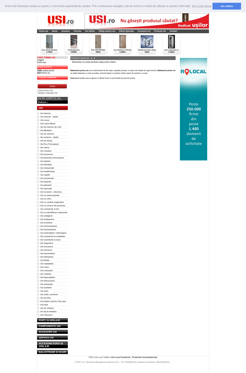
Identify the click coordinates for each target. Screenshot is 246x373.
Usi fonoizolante (48, 229)
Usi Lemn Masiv (48, 123)
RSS (91, 357)
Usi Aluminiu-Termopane (52, 157)
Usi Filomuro (46, 315)
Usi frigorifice (46, 243)
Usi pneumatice (47, 253)
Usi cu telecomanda (49, 195)
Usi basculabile (47, 277)
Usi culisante (46, 270)
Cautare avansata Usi (47, 93)
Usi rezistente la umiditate (52, 236)
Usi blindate (46, 164)
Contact (173, 31)
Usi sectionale (47, 178)
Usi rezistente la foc (49, 209)
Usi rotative (45, 274)
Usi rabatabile (46, 263)
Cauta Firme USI (45, 90)
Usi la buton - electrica (51, 192)
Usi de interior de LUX (50, 127)
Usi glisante (46, 185)
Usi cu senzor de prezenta (52, 205)
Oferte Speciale (126, 31)
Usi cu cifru (45, 198)
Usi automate (46, 284)
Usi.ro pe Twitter (102, 357)
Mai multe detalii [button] (202, 6)
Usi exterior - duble (49, 137)
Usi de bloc (45, 297)
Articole (77, 31)
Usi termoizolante (48, 226)
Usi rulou (44, 267)
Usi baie (44, 304)
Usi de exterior (47, 133)
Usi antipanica (47, 219)
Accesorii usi (144, 31)
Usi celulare (46, 151)
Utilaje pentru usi (107, 31)
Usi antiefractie (47, 171)
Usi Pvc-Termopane (49, 144)
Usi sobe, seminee (49, 294)
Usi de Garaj (46, 140)
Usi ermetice (46, 222)
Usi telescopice (47, 280)
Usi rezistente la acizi (50, 239)
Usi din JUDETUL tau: (49, 98)
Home (54, 31)
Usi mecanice (46, 246)
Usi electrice (46, 250)
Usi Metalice (46, 130)
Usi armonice (46, 154)
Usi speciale (46, 188)
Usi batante (45, 181)
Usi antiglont (46, 215)
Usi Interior (45, 113)
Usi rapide (45, 174)
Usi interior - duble (49, 116)
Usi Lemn (44, 120)
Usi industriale (47, 168)
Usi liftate (44, 260)
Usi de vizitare (47, 308)
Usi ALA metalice (48, 311)
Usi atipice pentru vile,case (53, 301)
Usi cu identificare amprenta (53, 212)
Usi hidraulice (46, 256)
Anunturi (65, 31)
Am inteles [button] (227, 6)
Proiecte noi (160, 31)
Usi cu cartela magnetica (52, 202)
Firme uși (43, 31)
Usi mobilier (46, 287)
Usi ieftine (90, 31)
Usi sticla (44, 147)
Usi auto (44, 291)
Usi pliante (45, 161)
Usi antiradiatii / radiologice (53, 233)
